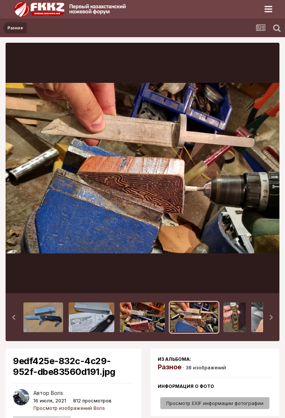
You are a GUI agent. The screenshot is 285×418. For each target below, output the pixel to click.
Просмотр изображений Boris (69, 408)
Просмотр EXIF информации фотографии (214, 403)
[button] (14, 317)
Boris (57, 393)
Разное (169, 367)
